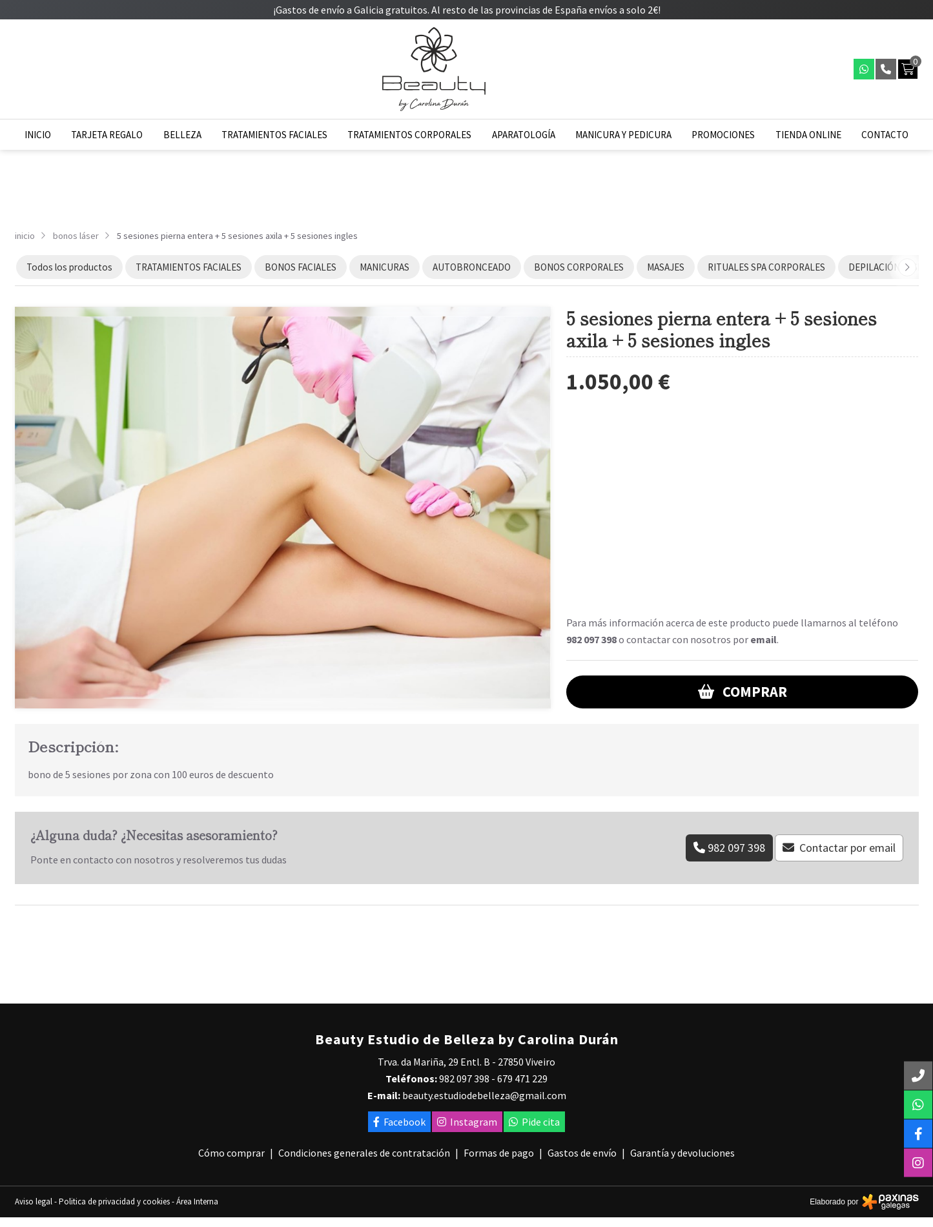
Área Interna (197, 1201)
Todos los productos (69, 267)
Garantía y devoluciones (682, 1152)
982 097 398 (591, 639)
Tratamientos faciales (274, 135)
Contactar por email (847, 847)
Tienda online (808, 135)
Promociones (723, 135)
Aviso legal (33, 1201)
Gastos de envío (582, 1152)
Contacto (884, 135)
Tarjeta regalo (107, 135)
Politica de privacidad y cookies (114, 1201)
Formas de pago (499, 1152)
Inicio (38, 135)
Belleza (182, 135)
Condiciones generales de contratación (364, 1152)
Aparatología (523, 135)
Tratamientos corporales (409, 135)
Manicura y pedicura (623, 135)
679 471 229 (522, 1078)
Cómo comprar (231, 1152)
